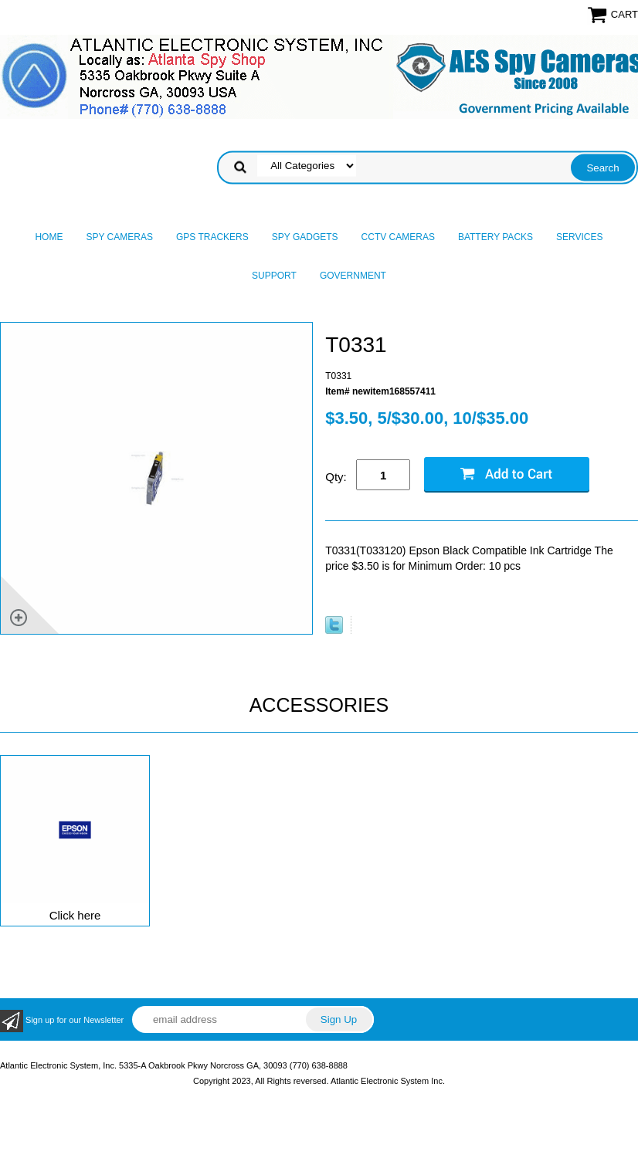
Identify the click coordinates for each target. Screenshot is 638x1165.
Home (49, 237)
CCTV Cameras (398, 237)
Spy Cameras (119, 237)
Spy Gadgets (305, 237)
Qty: (336, 476)
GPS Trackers (212, 237)
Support (274, 275)
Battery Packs (495, 237)
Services (579, 237)
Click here (75, 915)
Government (353, 275)
